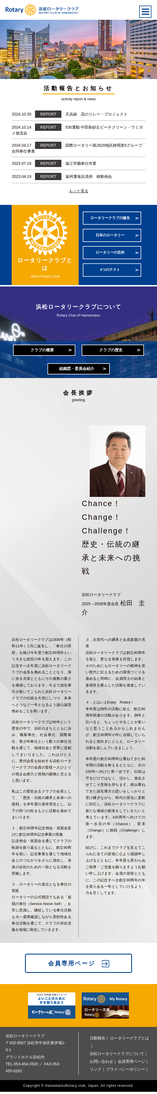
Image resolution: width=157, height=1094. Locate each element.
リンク (95, 1071)
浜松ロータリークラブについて (117, 1056)
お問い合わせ (101, 1063)
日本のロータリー (110, 236)
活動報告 (97, 1040)
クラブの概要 (42, 350)
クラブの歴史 (111, 350)
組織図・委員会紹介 (76, 370)
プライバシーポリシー (125, 1071)
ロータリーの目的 (110, 253)
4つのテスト (110, 270)
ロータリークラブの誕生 (110, 219)
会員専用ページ (71, 965)
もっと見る (78, 191)
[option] (78, 48)
